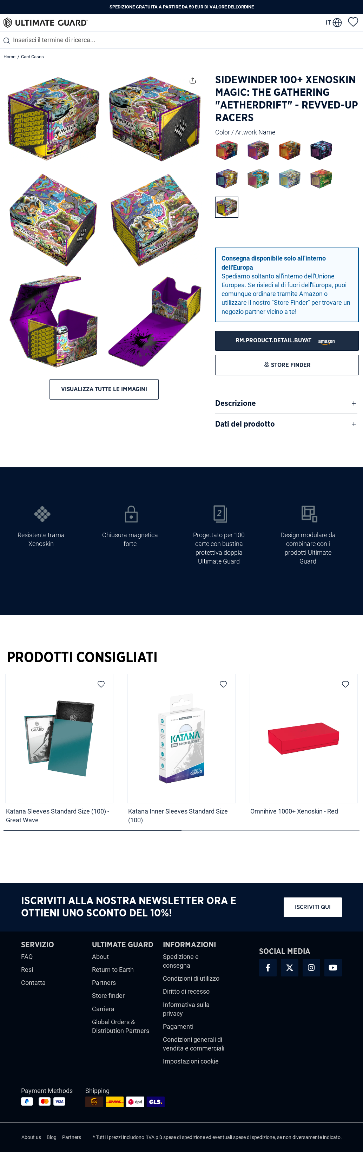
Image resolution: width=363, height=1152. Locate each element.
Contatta (33, 982)
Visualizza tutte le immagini (104, 389)
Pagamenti (178, 1026)
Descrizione (235, 403)
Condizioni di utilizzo (191, 978)
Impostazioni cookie (191, 1061)
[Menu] (354, 40)
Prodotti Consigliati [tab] (82, 658)
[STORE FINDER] (287, 341)
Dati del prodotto (245, 424)
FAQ (27, 956)
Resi (27, 969)
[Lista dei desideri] (353, 21)
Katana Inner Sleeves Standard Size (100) (178, 816)
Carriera (103, 1009)
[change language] (334, 22)
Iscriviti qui (313, 907)
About (100, 956)
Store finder (108, 995)
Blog (52, 1137)
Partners (104, 982)
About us (31, 1137)
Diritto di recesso (186, 991)
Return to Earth (113, 969)
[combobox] (172, 40)
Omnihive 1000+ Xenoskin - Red (294, 811)
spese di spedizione (184, 1137)
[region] (181, 751)
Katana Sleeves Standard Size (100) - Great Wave (57, 816)
